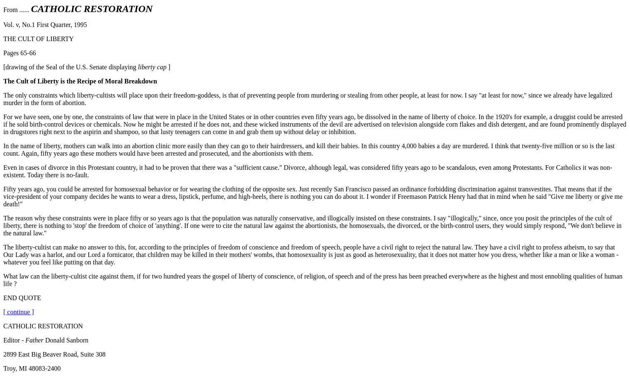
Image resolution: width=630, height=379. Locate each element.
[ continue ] (18, 311)
